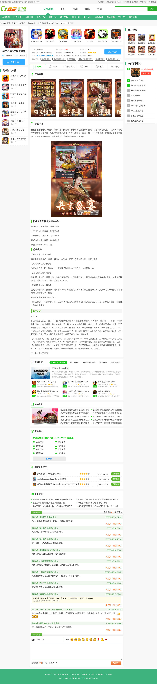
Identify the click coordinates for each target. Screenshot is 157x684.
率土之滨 (89, 35)
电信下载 (39, 442)
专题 (99, 9)
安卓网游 (103, 362)
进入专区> (112, 52)
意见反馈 (109, 674)
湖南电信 (61, 446)
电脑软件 (101, 2)
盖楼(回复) (117, 524)
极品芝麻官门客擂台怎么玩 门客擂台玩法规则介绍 (98, 506)
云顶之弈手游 (76, 35)
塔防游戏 (64, 17)
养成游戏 (111, 17)
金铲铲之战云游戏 (36, 36)
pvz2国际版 (63, 35)
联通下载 (61, 442)
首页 (13, 23)
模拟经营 (76, 17)
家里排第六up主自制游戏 (116, 36)
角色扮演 (41, 17)
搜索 (152, 9)
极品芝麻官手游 (59, 59)
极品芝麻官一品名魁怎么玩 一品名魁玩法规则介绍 (52, 506)
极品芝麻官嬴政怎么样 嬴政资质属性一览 (49, 503)
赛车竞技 (29, 17)
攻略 (87, 9)
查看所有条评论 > (113, 512)
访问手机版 (152, 2)
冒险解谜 (99, 17)
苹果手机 (143, 2)
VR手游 (121, 17)
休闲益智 (6, 17)
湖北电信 (39, 446)
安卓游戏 (126, 2)
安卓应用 (118, 2)
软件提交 (92, 674)
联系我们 (48, 674)
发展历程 (56, 674)
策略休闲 (52, 17)
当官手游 (72, 59)
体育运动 (87, 17)
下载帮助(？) (74, 674)
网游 (75, 9)
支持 (108, 524)
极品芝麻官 (46, 59)
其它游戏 (133, 17)
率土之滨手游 (50, 35)
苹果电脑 (135, 2)
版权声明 (65, 674)
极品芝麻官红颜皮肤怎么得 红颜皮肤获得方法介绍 (98, 499)
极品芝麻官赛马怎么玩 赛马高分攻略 (107, 413)
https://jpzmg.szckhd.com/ (45, 55)
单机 (62, 9)
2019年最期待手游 (85, 59)
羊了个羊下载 (103, 35)
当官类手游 (115, 362)
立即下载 (13, 62)
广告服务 (84, 674)
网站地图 (100, 674)
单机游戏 (110, 2)
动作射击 (17, 17)
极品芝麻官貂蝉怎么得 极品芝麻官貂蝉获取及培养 (52, 499)
